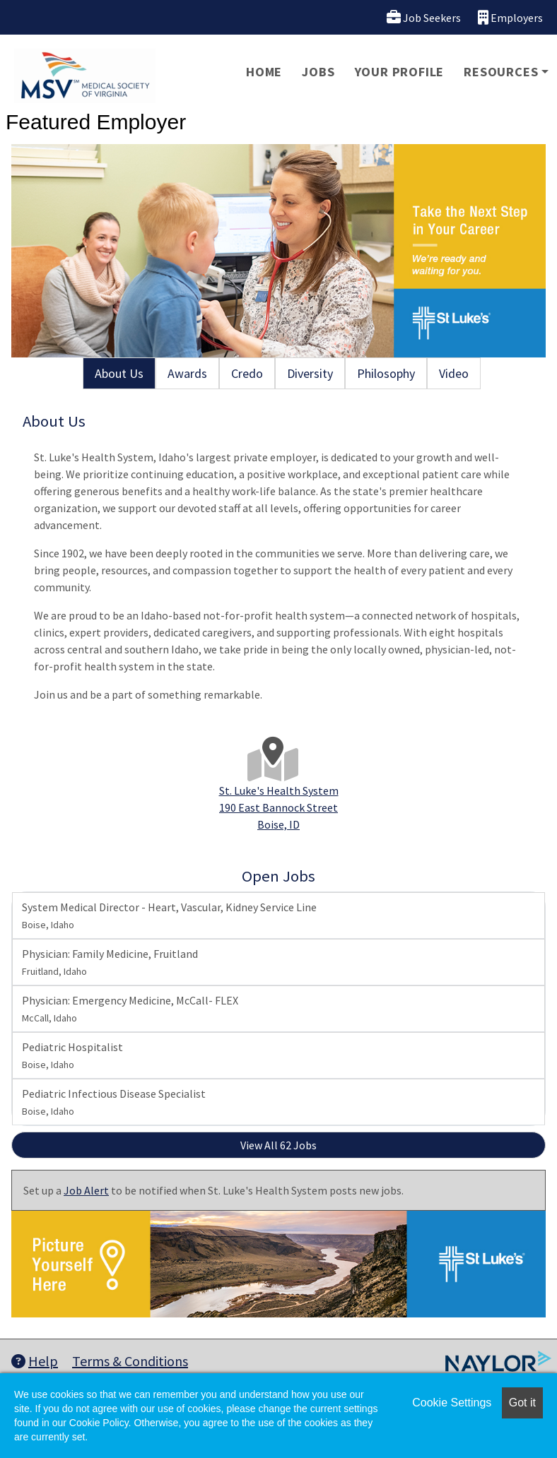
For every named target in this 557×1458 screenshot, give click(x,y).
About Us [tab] (119, 373)
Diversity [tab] (310, 373)
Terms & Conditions (130, 1361)
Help (34, 1361)
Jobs (318, 72)
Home (264, 72)
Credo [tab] (247, 373)
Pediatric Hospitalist (72, 1055)
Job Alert (86, 1190)
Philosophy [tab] (386, 373)
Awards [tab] (187, 373)
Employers (510, 17)
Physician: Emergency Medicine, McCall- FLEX (130, 1008)
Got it (522, 1403)
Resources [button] (501, 72)
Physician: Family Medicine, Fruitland (110, 962)
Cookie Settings (451, 1403)
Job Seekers (424, 17)
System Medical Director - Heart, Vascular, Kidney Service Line (169, 915)
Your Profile (400, 72)
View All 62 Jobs (278, 1145)
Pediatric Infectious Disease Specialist (114, 1102)
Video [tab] (454, 373)
